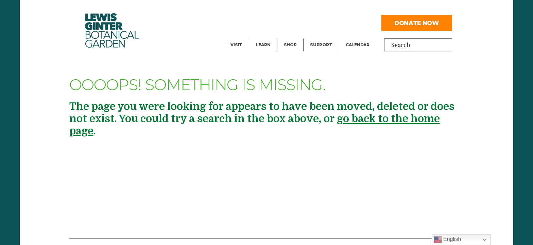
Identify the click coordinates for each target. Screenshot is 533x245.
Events (239, 22)
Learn (263, 44)
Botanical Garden (112, 30)
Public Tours (272, 22)
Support (321, 44)
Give (316, 22)
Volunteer (323, 36)
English (447, 239)
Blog (262, 36)
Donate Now (416, 23)
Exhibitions (245, 36)
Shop (290, 44)
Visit (236, 44)
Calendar (357, 44)
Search (400, 45)
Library (265, 9)
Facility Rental (249, 9)
